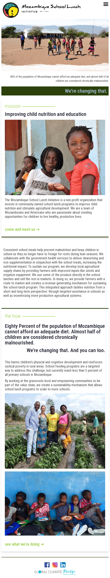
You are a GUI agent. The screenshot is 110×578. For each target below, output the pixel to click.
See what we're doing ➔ (24, 544)
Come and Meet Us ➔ (22, 229)
